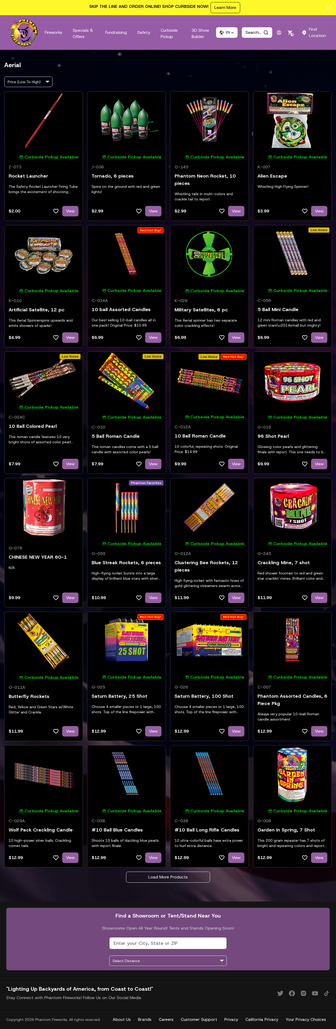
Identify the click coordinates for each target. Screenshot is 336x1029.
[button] (226, 32)
